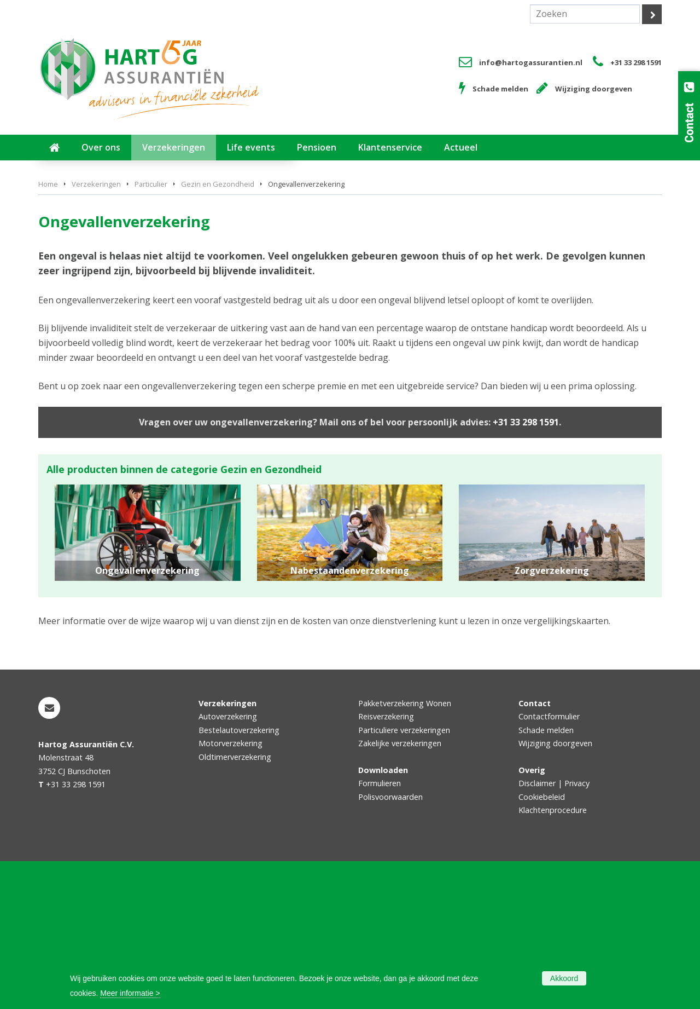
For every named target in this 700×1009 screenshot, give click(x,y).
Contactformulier (549, 864)
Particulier (151, 332)
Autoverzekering (228, 864)
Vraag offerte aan (90, 275)
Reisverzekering (386, 864)
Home (48, 332)
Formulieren (379, 931)
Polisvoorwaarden (390, 944)
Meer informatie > (130, 993)
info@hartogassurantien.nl (530, 62)
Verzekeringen (96, 332)
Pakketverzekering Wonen (404, 851)
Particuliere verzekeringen (404, 878)
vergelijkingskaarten (566, 769)
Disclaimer (537, 931)
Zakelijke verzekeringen (399, 891)
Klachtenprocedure (552, 958)
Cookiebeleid (541, 944)
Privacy (577, 931)
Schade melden (500, 89)
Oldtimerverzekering (235, 905)
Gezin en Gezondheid (217, 332)
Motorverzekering (230, 891)
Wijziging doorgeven (593, 89)
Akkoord (564, 978)
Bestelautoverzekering (239, 878)
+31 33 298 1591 (636, 62)
